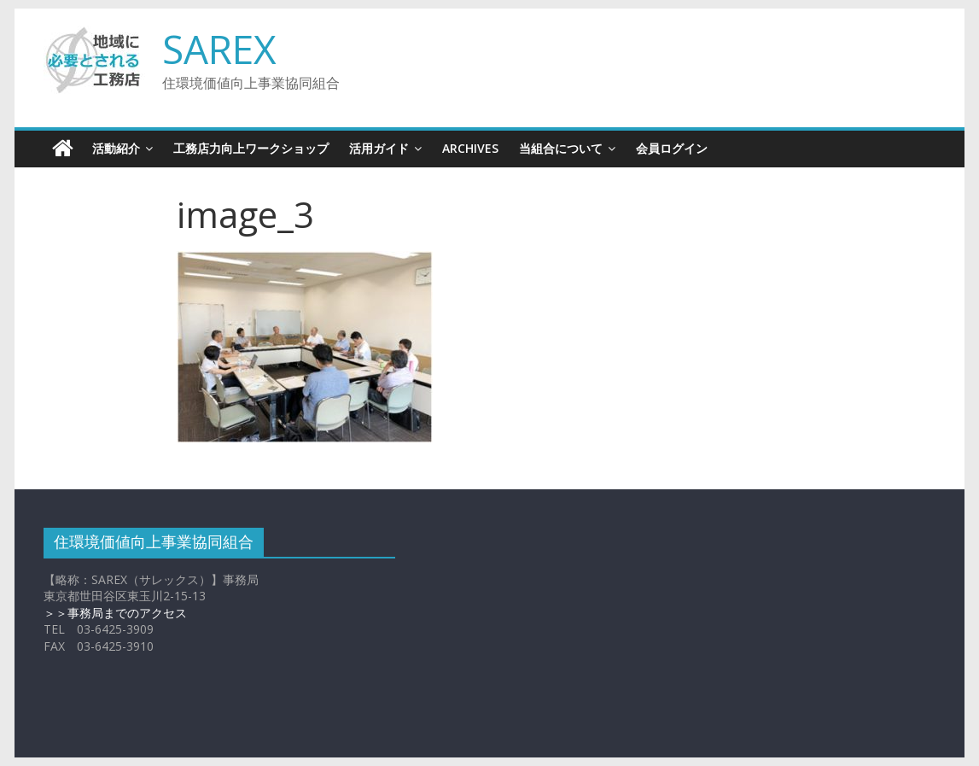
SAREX (219, 48)
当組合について (561, 148)
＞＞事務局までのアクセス (115, 613)
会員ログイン (672, 148)
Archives (470, 148)
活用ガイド (379, 148)
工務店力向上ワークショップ (251, 148)
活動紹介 (116, 148)
